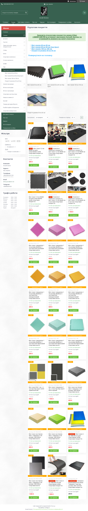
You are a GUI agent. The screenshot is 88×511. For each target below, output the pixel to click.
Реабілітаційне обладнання (11, 107)
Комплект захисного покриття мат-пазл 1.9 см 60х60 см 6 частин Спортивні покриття (76, 200)
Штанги (5, 39)
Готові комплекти (8, 60)
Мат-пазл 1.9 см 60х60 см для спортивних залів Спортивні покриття (36, 199)
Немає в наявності (8, 97)
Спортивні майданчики (10, 111)
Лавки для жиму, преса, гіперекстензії (9, 46)
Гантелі (5, 42)
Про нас (34, 22)
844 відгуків (73, 1)
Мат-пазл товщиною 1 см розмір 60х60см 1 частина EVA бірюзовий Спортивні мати (37, 343)
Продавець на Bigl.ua (44, 507)
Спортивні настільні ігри (10, 94)
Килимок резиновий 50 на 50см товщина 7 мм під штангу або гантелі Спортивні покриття (76, 484)
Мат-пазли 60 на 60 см (11, 73)
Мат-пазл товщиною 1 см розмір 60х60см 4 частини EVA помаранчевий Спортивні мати (56, 295)
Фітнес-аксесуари (8, 87)
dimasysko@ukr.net (8, 181)
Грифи (5, 63)
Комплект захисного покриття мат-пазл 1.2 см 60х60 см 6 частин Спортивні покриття (76, 152)
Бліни (4, 53)
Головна (5, 22)
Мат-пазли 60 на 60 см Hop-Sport (14, 76)
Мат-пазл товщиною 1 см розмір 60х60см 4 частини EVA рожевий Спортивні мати (56, 248)
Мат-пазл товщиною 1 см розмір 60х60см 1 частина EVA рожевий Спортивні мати (36, 248)
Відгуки (42, 22)
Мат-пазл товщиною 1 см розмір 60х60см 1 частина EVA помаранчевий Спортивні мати (36, 295)
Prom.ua (53, 506)
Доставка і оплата (23, 22)
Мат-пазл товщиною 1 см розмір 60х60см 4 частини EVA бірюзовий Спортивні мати (57, 343)
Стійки (5, 50)
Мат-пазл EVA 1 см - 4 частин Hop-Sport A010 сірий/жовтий (36, 388)
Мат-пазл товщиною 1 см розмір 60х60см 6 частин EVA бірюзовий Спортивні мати (76, 343)
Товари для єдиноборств (10, 104)
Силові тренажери (8, 84)
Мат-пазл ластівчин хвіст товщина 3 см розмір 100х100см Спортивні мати (35, 483)
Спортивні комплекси (9, 57)
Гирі (4, 67)
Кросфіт (5, 101)
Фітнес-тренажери (8, 91)
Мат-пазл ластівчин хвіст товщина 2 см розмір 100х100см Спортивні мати (75, 389)
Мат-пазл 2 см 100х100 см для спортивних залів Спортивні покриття (75, 436)
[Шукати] (26, 12)
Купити (35, 165)
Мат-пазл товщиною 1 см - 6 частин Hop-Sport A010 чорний (56, 388)
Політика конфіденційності (55, 509)
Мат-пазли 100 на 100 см (12, 78)
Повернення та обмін (64, 22)
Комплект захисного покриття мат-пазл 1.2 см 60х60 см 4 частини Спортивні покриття (57, 152)
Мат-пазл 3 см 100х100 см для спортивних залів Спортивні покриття (56, 483)
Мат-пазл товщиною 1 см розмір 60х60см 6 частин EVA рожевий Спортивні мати (76, 248)
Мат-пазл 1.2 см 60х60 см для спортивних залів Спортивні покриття (36, 151)
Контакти (77, 22)
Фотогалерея (51, 22)
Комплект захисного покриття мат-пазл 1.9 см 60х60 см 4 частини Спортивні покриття (57, 200)
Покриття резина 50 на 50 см (13, 81)
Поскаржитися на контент (40, 509)
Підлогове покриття (9, 70)
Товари (13, 22)
